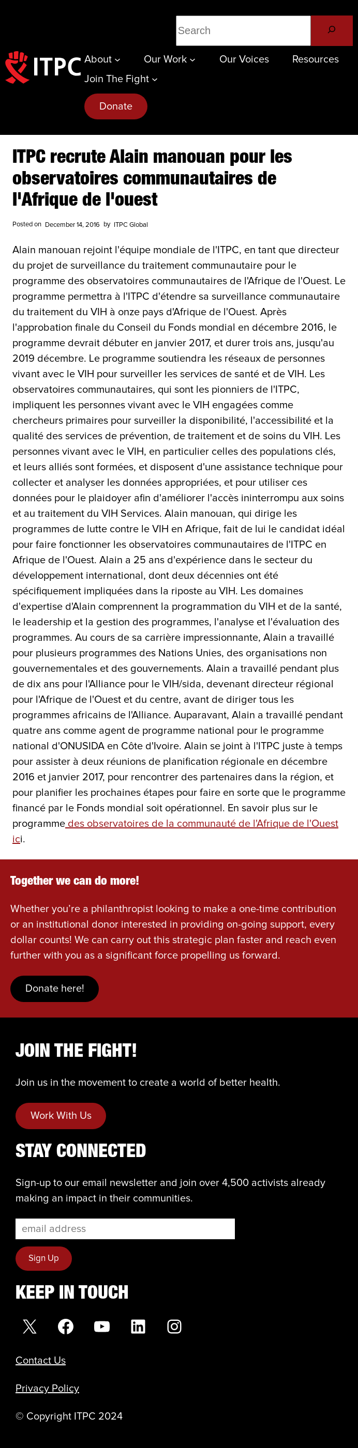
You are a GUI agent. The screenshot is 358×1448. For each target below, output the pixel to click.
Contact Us (41, 1360)
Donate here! (54, 988)
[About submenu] (117, 59)
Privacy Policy (47, 1388)
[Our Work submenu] (192, 59)
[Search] (332, 31)
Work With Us (61, 1116)
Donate (115, 106)
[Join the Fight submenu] (155, 79)
